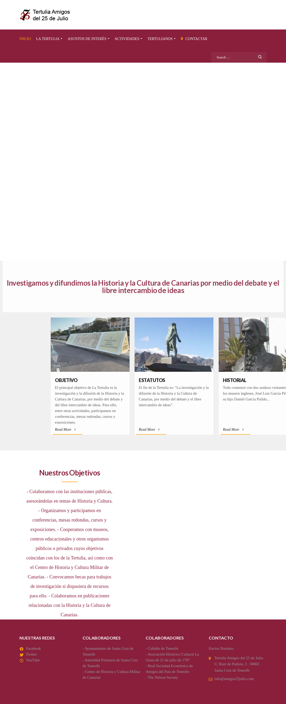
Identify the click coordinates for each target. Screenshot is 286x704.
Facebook (33, 648)
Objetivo (163, 380)
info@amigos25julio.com (234, 679)
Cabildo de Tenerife (163, 648)
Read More (162, 430)
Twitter (31, 654)
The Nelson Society (163, 677)
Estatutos (249, 380)
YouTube (33, 660)
